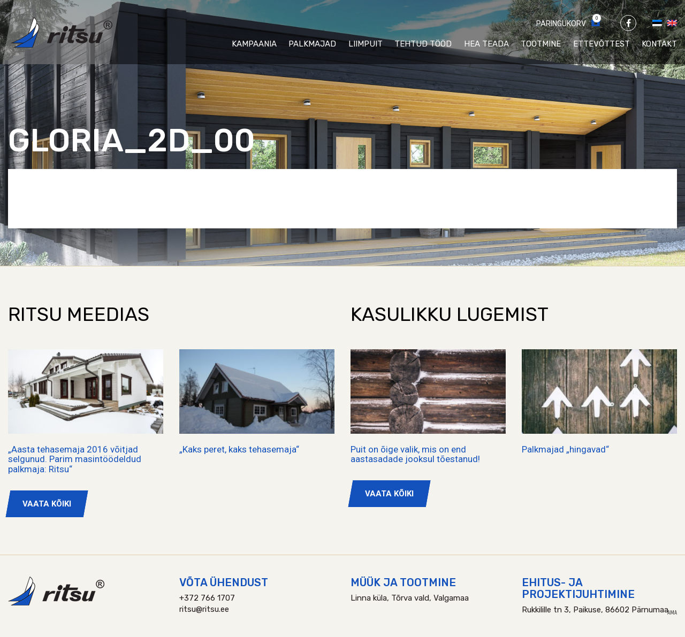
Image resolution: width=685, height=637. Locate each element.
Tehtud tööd (423, 44)
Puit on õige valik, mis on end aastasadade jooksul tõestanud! (415, 454)
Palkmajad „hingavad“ (565, 449)
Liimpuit (365, 44)
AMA (672, 613)
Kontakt (659, 44)
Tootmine (541, 44)
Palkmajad (312, 44)
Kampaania (254, 44)
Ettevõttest (601, 44)
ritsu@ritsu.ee (204, 609)
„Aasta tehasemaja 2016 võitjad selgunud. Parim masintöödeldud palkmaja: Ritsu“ (74, 459)
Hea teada (486, 44)
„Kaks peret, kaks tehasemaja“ (239, 449)
